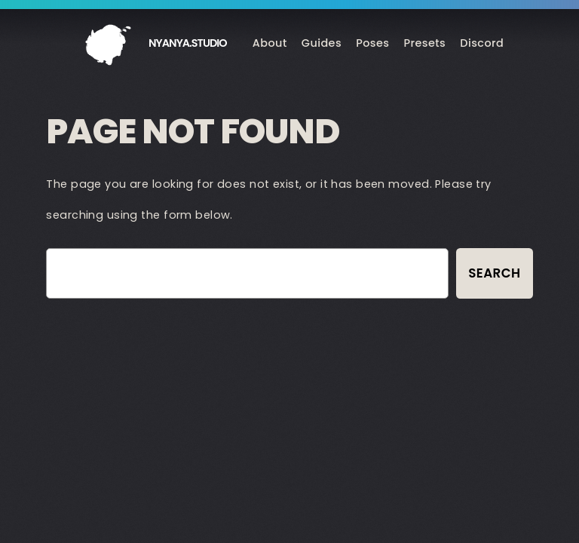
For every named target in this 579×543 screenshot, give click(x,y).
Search (494, 273)
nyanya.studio (188, 43)
